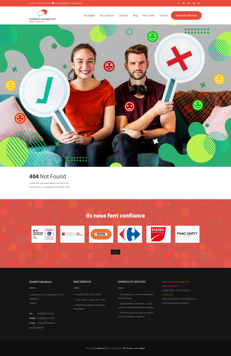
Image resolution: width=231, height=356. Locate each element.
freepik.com (167, 294)
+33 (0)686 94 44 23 (45, 318)
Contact (164, 15)
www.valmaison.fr (170, 286)
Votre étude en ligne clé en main (90, 299)
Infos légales (140, 348)
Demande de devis (186, 15)
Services (123, 15)
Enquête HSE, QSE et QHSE (88, 294)
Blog (135, 15)
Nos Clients (149, 15)
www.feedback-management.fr (176, 281)
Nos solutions (107, 15)
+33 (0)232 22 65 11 (45, 313)
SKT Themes (128, 348)
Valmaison (101, 348)
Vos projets (89, 15)
